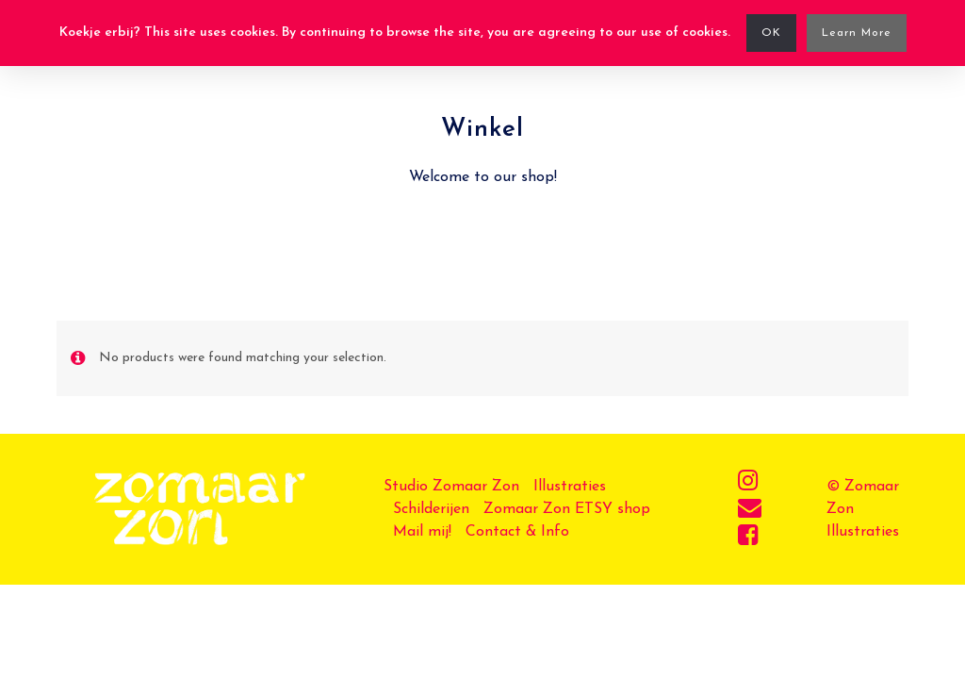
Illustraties (569, 486)
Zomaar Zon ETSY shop (566, 509)
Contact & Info (517, 531)
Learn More (856, 33)
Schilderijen (431, 509)
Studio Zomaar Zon (451, 486)
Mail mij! (422, 531)
